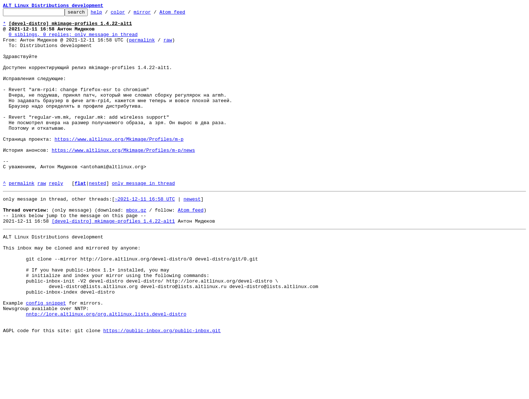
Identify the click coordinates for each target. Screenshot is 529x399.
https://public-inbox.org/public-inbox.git (162, 391)
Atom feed (184, 14)
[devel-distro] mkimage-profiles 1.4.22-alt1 (113, 261)
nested (97, 218)
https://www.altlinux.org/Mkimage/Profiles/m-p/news (123, 178)
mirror (153, 14)
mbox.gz (136, 248)
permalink (142, 46)
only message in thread (143, 218)
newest (192, 235)
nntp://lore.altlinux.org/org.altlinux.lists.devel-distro (106, 371)
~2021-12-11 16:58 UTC (145, 235)
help (108, 14)
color (129, 14)
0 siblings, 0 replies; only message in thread (73, 39)
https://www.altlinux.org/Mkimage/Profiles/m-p (118, 165)
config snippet (46, 358)
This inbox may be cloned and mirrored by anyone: (71, 291)
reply (56, 218)
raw (167, 46)
